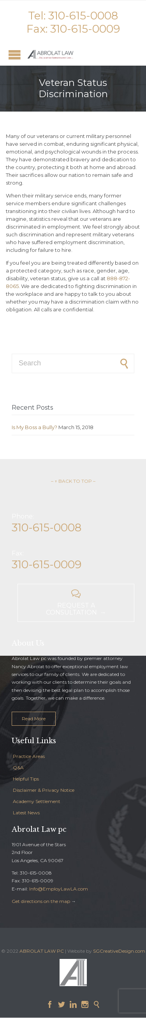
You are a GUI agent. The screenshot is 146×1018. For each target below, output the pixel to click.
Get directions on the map (41, 901)
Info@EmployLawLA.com (58, 889)
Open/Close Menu (14, 54)
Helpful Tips (26, 779)
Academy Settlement (36, 801)
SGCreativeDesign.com (119, 951)
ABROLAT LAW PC (41, 951)
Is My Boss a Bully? (34, 427)
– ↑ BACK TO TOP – (73, 481)
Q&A (18, 767)
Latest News (26, 812)
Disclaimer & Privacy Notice (43, 790)
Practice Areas (29, 756)
